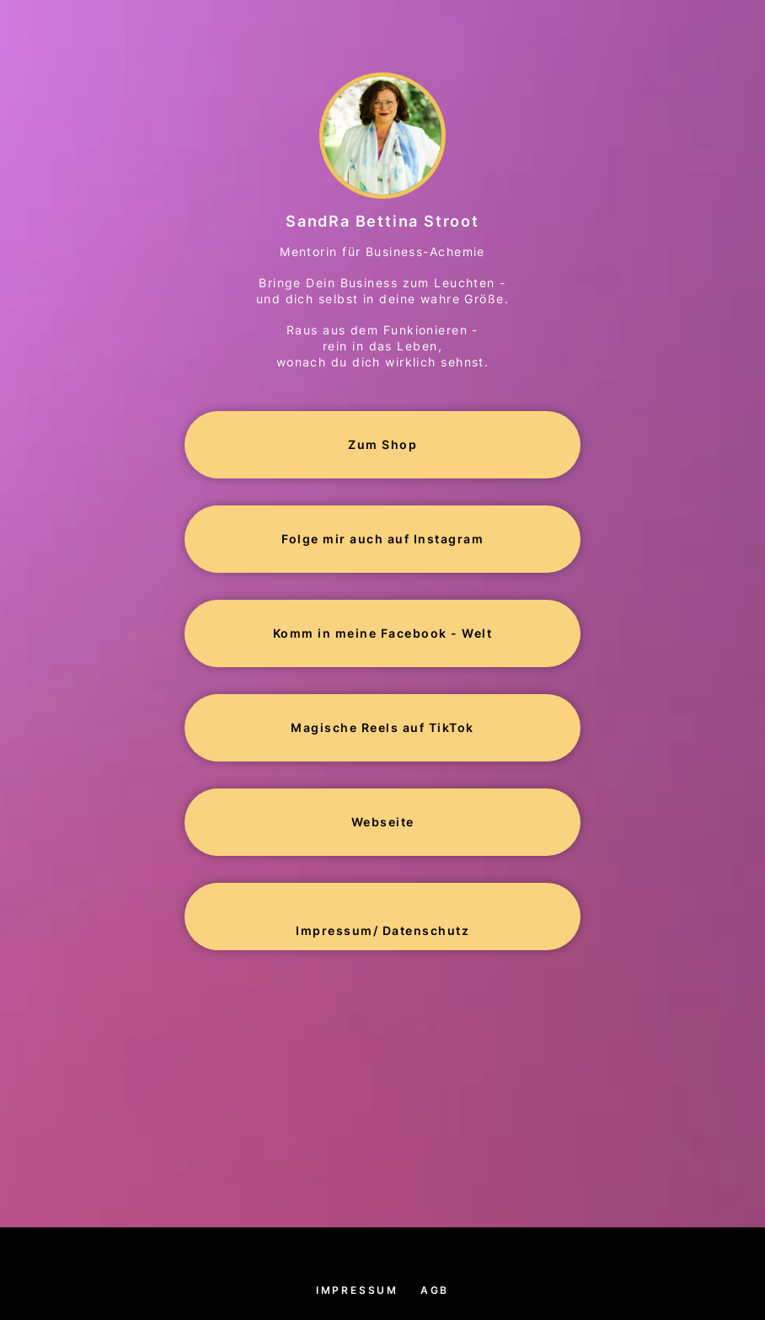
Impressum (357, 1290)
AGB (434, 1290)
